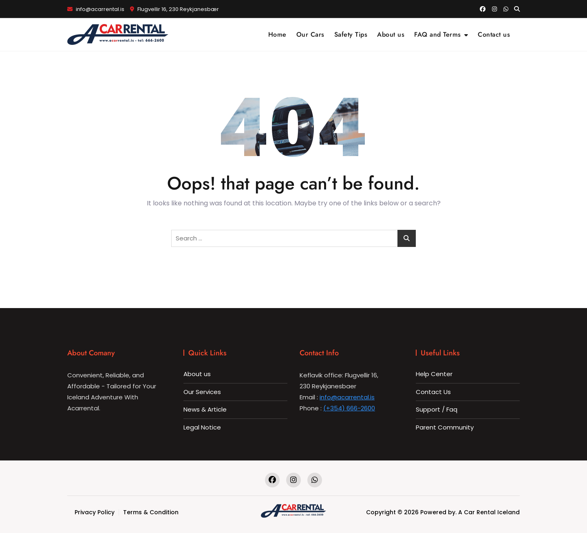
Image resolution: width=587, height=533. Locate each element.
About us (390, 34)
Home (277, 34)
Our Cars (310, 34)
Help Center (434, 374)
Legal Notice (202, 427)
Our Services (202, 392)
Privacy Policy (95, 512)
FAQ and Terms (437, 34)
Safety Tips (351, 34)
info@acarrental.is (95, 9)
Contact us (494, 34)
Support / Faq (436, 409)
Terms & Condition (151, 512)
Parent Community (445, 427)
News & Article (205, 409)
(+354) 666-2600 (349, 408)
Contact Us (433, 392)
